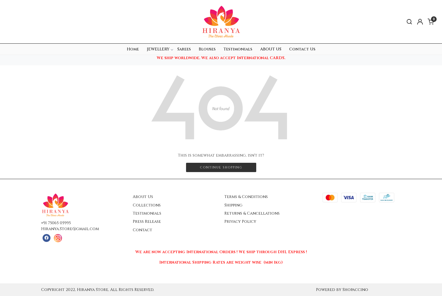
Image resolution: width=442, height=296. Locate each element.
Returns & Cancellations (252, 213)
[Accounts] (420, 22)
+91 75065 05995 (56, 223)
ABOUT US (270, 49)
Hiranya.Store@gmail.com (70, 229)
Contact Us (302, 49)
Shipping (233, 205)
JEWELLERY (160, 49)
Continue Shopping (221, 167)
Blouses (207, 49)
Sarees (184, 49)
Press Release (147, 221)
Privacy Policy (240, 221)
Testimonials (238, 49)
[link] (409, 22)
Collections (147, 205)
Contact (142, 230)
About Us (143, 196)
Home (133, 49)
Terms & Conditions (246, 196)
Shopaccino (355, 289)
